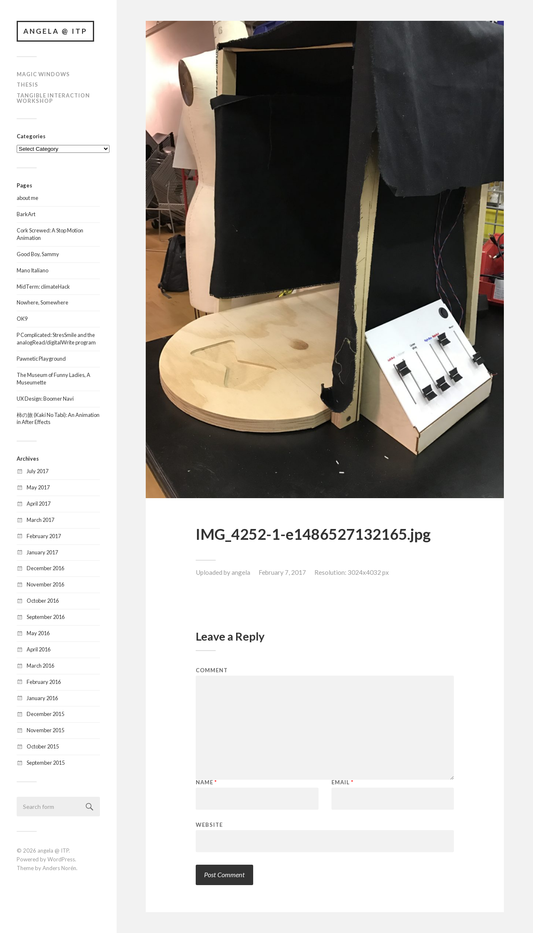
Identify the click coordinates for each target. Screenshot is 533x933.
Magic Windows (43, 74)
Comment (212, 670)
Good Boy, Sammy (38, 254)
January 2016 (42, 698)
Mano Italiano (32, 270)
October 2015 (43, 746)
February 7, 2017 (282, 572)
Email (342, 782)
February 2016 (44, 682)
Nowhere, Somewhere (42, 302)
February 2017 (44, 536)
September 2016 (46, 617)
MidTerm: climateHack (43, 286)
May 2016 (38, 633)
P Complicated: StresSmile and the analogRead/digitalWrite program (56, 339)
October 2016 (43, 600)
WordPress (61, 859)
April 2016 (38, 649)
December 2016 (45, 568)
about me (27, 198)
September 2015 (46, 762)
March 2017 (40, 519)
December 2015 (45, 714)
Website (209, 824)
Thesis (27, 84)
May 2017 (38, 487)
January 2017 (42, 552)
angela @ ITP (55, 31)
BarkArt (26, 214)
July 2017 (37, 471)
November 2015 (45, 730)
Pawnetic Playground (41, 358)
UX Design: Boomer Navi (45, 398)
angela (241, 572)
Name (206, 782)
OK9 (22, 318)
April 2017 (38, 503)
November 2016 (45, 584)
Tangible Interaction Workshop (53, 98)
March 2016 (40, 665)
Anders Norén (59, 868)
